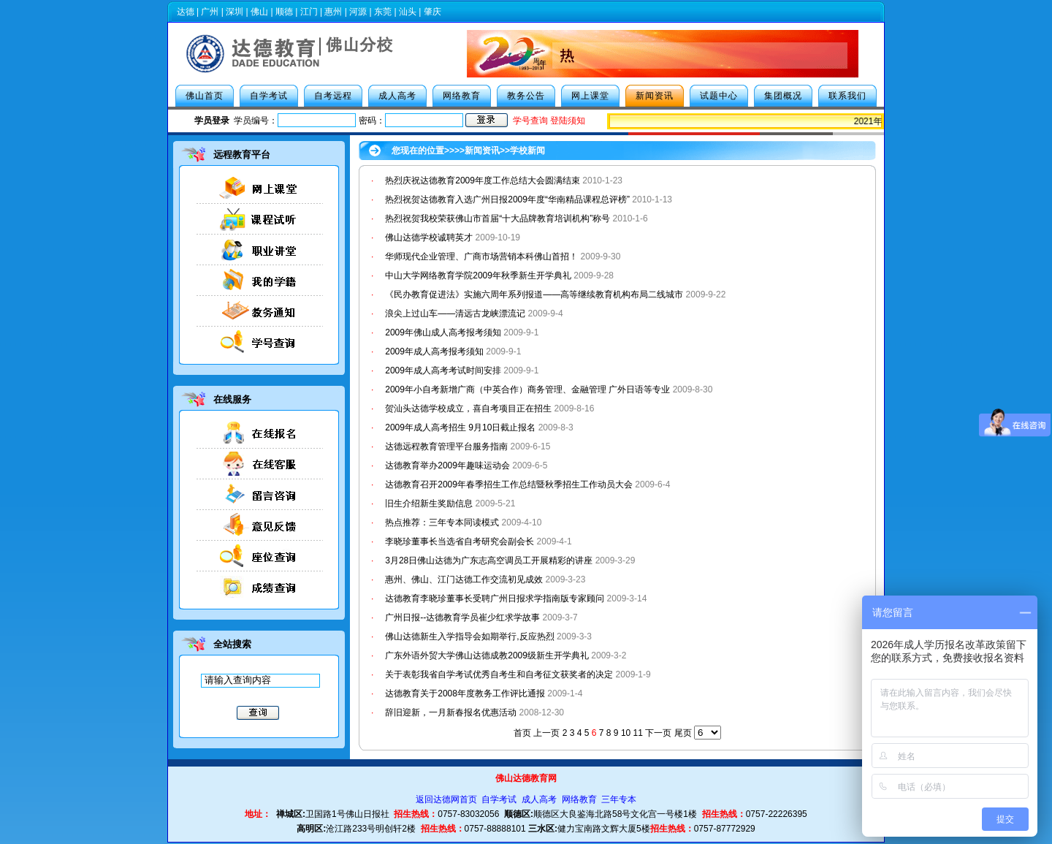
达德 (185, 12)
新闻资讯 (655, 96)
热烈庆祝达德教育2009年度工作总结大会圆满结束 (482, 180)
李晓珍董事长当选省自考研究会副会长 (459, 541)
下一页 (658, 733)
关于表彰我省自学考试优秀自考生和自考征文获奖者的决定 (499, 674)
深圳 (234, 12)
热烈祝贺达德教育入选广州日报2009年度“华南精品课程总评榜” (508, 199)
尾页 (683, 733)
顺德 (284, 12)
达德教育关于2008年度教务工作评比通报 (465, 693)
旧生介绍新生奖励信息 (429, 503)
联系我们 (847, 96)
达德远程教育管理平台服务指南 (446, 446)
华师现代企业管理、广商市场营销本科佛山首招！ (481, 256)
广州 (209, 12)
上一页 (546, 733)
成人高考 (397, 96)
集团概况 (783, 96)
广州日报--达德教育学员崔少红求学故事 (462, 617)
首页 (522, 733)
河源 (358, 12)
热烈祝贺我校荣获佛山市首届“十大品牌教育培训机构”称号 (497, 218)
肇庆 (432, 12)
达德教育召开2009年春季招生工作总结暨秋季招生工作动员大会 (509, 484)
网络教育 (462, 96)
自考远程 (333, 96)
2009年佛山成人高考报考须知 (443, 332)
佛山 (259, 12)
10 (625, 733)
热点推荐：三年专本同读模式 (442, 522)
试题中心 (719, 96)
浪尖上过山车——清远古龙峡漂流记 (455, 313)
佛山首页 (205, 96)
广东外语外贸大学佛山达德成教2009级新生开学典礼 (487, 655)
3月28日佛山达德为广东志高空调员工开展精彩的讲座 (488, 560)
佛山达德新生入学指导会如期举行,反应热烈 (469, 636)
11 (638, 733)
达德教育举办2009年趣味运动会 (447, 465)
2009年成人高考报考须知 (434, 351)
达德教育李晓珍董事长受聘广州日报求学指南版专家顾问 (494, 598)
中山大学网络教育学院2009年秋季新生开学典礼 (478, 275)
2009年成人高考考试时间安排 (443, 370)
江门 (309, 12)
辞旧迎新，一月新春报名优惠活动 (451, 712)
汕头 (407, 12)
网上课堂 (590, 96)
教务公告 (526, 96)
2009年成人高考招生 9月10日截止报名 (460, 427)
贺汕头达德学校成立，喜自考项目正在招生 (468, 408)
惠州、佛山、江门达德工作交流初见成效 (464, 579)
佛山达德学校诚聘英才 (429, 237)
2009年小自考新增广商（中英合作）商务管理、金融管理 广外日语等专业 (527, 389)
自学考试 (269, 96)
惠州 (333, 12)
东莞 (383, 12)
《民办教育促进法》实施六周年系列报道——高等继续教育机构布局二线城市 (534, 294)
